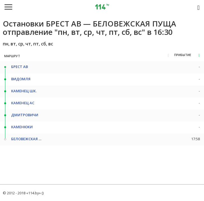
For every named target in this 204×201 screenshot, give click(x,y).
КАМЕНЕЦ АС (22, 102)
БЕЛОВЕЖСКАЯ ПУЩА (30, 138)
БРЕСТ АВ (19, 66)
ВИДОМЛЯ (20, 78)
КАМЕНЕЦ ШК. (24, 90)
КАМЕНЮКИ (22, 126)
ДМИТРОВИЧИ (24, 114)
